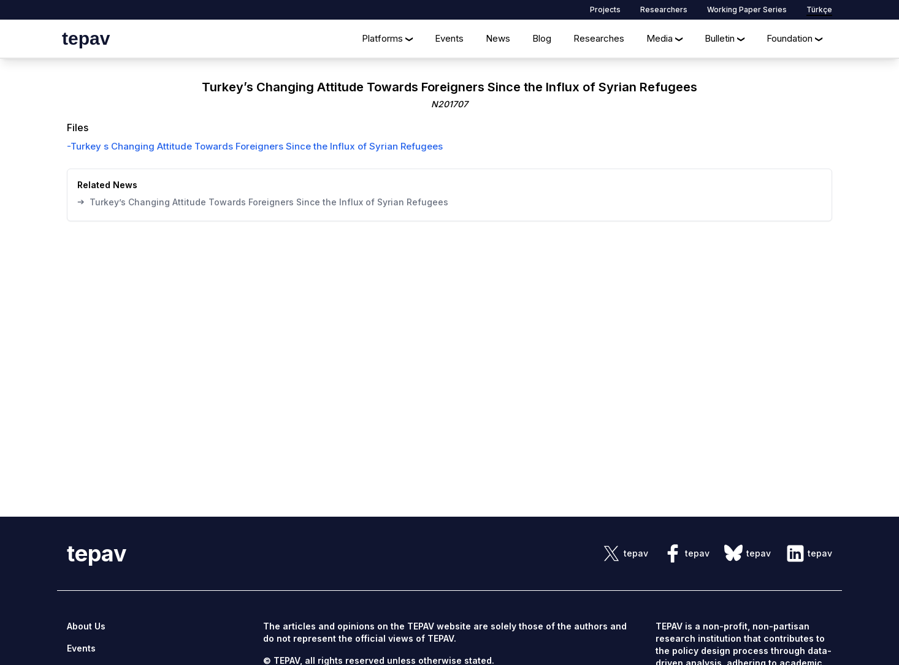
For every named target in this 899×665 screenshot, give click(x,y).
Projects (605, 9)
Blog (541, 38)
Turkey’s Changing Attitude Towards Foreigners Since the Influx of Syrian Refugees (262, 202)
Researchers (663, 9)
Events (449, 38)
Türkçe (819, 9)
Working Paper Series (747, 9)
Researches (598, 38)
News (498, 38)
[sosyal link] (625, 553)
